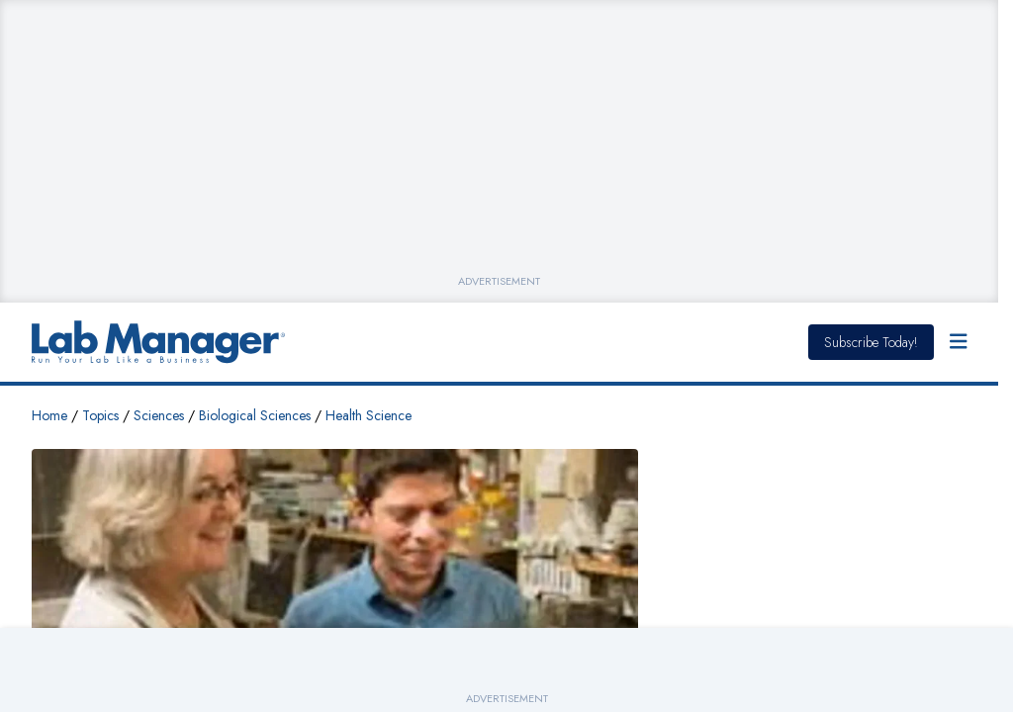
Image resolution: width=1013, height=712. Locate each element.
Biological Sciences (255, 415)
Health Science (368, 415)
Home (49, 415)
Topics (100, 415)
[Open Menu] (958, 342)
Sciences (159, 415)
